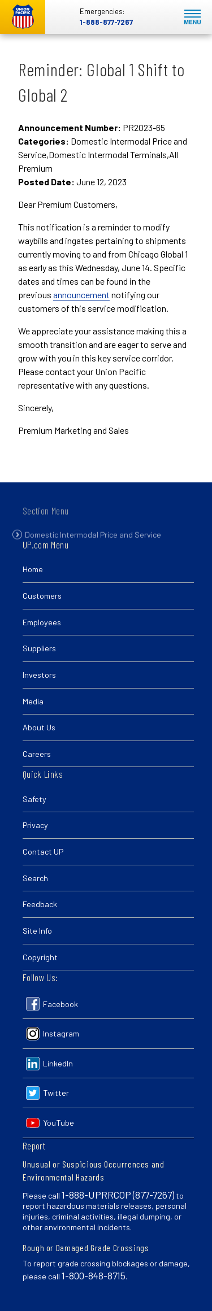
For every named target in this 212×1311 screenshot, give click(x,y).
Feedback (40, 904)
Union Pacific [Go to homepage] (22, 17)
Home (33, 569)
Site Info (37, 930)
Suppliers (39, 648)
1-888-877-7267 (106, 22)
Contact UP (43, 851)
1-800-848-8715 (94, 1275)
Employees (42, 622)
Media (33, 701)
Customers (42, 595)
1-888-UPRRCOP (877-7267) (118, 1194)
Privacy (35, 825)
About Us (39, 727)
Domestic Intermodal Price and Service (93, 542)
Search (35, 878)
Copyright (40, 957)
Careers (37, 754)
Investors (39, 675)
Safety (34, 799)
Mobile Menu (192, 17)
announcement (81, 294)
